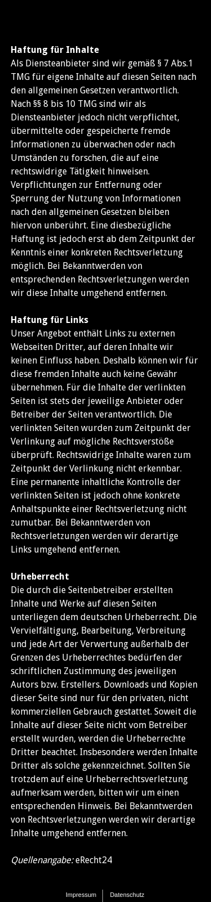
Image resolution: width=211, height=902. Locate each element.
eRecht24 (93, 860)
